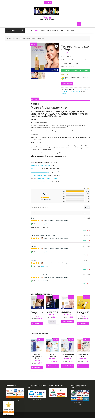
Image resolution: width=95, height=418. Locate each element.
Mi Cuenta (48, 2)
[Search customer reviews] (57, 207)
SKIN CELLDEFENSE (36, 168)
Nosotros (70, 30)
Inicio (30, 30)
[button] (56, 46)
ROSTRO (78, 91)
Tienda (36, 30)
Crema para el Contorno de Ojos (40, 172)
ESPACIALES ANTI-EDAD (68, 91)
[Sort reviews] (84, 213)
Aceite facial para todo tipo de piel (40, 165)
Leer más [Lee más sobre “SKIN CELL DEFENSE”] (52, 322)
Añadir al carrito (67, 83)
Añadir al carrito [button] (36, 323)
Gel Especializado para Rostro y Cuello (41, 182)
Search (87, 207)
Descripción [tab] (34, 99)
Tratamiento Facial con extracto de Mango (56, 220)
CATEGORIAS (10, 30)
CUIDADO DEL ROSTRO (81, 89)
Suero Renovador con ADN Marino (48, 178)
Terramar (47, 17)
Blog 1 (62, 30)
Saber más (72, 79)
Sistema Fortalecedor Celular (39, 175)
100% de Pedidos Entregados (49, 30)
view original (44, 224)
